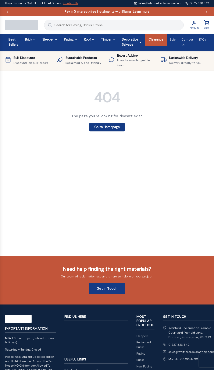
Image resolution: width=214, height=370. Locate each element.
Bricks (140, 360)
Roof (89, 39)
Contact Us (70, 3)
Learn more (141, 12)
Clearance (156, 39)
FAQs (202, 39)
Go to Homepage (107, 127)
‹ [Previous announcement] (7, 11)
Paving (70, 39)
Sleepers (142, 336)
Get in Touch (107, 288)
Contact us (187, 42)
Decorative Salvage (132, 42)
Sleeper (49, 39)
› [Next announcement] (206, 11)
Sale (173, 39)
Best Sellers (13, 42)
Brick (30, 39)
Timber (108, 39)
